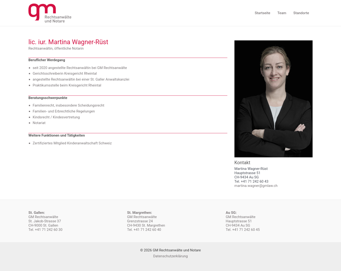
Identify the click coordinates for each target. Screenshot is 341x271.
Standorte (301, 13)
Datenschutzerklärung (170, 256)
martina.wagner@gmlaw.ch (256, 186)
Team (281, 13)
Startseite (262, 13)
